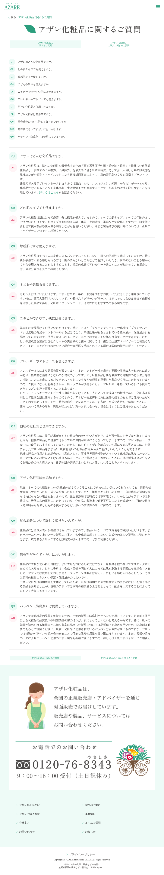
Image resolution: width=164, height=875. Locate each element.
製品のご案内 (93, 805)
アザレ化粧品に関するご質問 (45, 44)
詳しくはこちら (49, 192)
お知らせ (90, 831)
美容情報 (90, 814)
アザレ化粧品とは (29, 805)
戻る (13, 17)
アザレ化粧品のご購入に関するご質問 (118, 44)
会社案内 (24, 822)
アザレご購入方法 (29, 814)
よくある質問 (93, 822)
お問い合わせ (27, 831)
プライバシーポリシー (82, 854)
